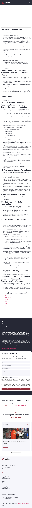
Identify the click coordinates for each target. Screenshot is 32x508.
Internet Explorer (8, 297)
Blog (3, 479)
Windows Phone (8, 314)
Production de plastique (6, 495)
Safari (6, 301)
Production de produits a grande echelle (10, 497)
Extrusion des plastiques (6, 489)
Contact (3, 481)
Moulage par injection (6, 488)
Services (3, 477)
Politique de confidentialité (23, 503)
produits (27, 424)
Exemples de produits (6, 478)
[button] (29, 3)
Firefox (6, 303)
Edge (6, 295)
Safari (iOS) (7, 312)
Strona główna (5, 10)
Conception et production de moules (9, 494)
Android (6, 309)
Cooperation (4, 491)
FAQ (2, 482)
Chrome (6, 299)
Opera (6, 305)
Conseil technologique (6, 498)
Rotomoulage (4, 485)
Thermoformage (5, 487)
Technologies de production (7, 476)
